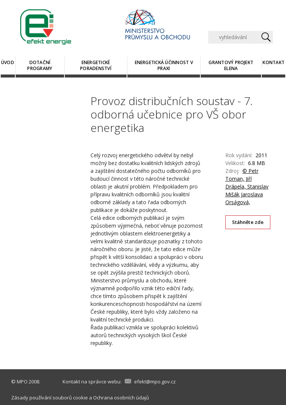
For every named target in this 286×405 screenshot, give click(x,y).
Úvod (7, 62)
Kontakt (274, 62)
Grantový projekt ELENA (231, 65)
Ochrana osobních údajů (121, 397)
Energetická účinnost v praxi (164, 65)
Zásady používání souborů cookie (49, 397)
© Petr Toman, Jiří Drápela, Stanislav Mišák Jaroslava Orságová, (246, 186)
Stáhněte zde (248, 222)
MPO (22, 381)
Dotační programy (39, 65)
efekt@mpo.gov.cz (155, 381)
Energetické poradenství (95, 65)
